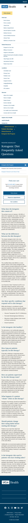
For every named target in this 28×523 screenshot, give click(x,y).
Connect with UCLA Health (10, 113)
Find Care (4, 17)
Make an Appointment (9, 28)
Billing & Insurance (8, 50)
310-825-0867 (11, 184)
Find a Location (7, 23)
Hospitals (6, 85)
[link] (5, 508)
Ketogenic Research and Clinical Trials (10, 171)
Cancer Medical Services (9, 35)
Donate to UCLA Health (9, 105)
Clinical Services (6, 131)
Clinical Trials (7, 38)
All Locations (6, 88)
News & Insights (7, 97)
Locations (4, 68)
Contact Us (4, 123)
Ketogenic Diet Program (8, 133)
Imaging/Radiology (8, 83)
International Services (9, 61)
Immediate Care (7, 70)
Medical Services (7, 33)
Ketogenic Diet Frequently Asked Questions (11, 168)
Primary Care (7, 73)
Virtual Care (6, 25)
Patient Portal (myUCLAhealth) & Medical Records (13, 55)
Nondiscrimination (9, 514)
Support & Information (9, 52)
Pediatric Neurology (7, 129)
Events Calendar (7, 102)
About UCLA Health (8, 95)
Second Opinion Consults (9, 30)
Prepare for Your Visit (8, 47)
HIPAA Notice (10, 512)
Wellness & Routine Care (9, 40)
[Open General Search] (24, 2)
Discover (4, 92)
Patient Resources (6, 44)
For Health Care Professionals (11, 110)
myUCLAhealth (5, 120)
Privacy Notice (18, 512)
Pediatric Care (7, 75)
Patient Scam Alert (8, 63)
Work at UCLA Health (9, 107)
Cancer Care (6, 78)
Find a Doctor (7, 20)
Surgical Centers (7, 80)
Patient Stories (7, 100)
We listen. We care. (14, 516)
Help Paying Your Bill (8, 58)
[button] (14, 117)
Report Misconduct (19, 514)
